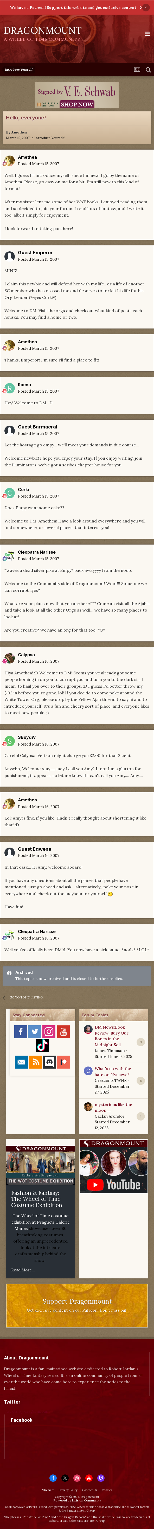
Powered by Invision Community (77, 1500)
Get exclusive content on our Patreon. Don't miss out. (77, 1310)
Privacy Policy (68, 1490)
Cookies (107, 1490)
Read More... (23, 1270)
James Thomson (110, 1050)
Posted (38, 163)
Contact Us (89, 1490)
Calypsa (26, 654)
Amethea (19, 132)
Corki (23, 489)
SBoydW (27, 737)
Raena (24, 384)
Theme (48, 1490)
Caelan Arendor (109, 1116)
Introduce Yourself (49, 138)
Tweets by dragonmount (27, 1411)
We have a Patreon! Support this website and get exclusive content (73, 7)
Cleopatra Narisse (37, 552)
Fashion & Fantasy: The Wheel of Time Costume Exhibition (36, 1199)
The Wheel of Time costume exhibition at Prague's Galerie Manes (40, 1222)
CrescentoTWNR (111, 1080)
